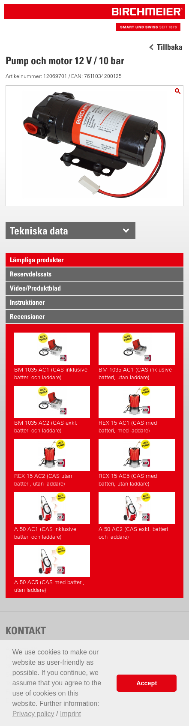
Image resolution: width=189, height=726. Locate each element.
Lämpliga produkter (36, 259)
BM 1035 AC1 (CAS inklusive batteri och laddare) (52, 357)
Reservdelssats (30, 274)
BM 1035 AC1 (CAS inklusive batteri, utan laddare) (136, 357)
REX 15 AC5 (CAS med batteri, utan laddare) (136, 463)
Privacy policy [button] (33, 713)
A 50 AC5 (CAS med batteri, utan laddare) (52, 569)
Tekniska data (39, 231)
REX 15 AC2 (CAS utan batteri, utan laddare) (52, 463)
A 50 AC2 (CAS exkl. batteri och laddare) (136, 516)
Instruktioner (27, 302)
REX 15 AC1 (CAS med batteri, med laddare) (136, 410)
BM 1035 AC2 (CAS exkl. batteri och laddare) (52, 410)
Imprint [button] (70, 713)
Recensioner (27, 316)
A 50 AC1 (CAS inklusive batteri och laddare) (52, 516)
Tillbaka (170, 47)
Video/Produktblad (35, 288)
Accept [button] (146, 683)
